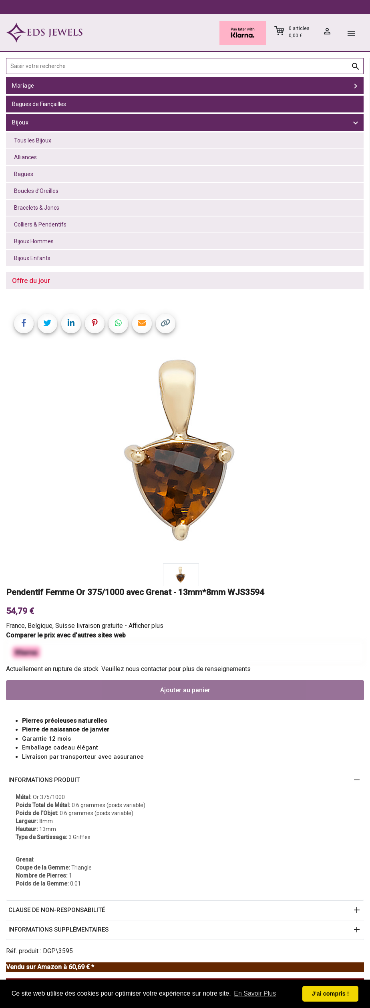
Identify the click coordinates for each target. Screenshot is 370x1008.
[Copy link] (165, 323)
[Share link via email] (142, 323)
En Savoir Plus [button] (255, 993)
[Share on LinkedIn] (71, 323)
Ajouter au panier (185, 690)
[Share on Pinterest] (95, 323)
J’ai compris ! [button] (330, 993)
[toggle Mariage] (356, 86)
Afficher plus (146, 625)
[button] (185, 780)
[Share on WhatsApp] (118, 323)
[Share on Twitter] (47, 323)
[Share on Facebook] (24, 323)
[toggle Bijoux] (356, 122)
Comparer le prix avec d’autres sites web (66, 635)
